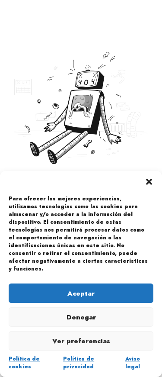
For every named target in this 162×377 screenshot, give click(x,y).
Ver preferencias (81, 341)
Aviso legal (132, 363)
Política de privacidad (78, 363)
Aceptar (81, 293)
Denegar (81, 317)
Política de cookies (24, 363)
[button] (149, 181)
